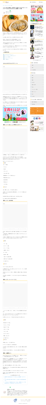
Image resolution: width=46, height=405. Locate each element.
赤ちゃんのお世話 (36, 26)
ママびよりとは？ (22, 399)
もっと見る (37, 60)
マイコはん (41, 54)
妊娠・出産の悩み (32, 2)
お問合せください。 (8, 373)
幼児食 (9, 5)
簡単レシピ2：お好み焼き (7, 56)
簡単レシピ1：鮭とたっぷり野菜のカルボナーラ (10, 55)
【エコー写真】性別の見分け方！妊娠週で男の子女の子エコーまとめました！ (39, 41)
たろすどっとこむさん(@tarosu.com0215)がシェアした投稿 (11, 91)
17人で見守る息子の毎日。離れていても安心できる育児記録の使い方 (39, 31)
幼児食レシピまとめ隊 (10, 389)
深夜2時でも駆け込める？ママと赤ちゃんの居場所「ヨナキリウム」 (39, 27)
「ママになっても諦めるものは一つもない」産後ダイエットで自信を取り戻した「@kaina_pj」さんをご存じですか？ (39, 34)
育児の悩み (40, 2)
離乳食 (11, 5)
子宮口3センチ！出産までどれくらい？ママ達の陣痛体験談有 (39, 53)
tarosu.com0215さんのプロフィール (8, 54)
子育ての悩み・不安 (39, 33)
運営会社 (26, 399)
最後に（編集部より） (6, 59)
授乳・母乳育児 (40, 26)
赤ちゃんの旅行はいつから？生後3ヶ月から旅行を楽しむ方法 (39, 49)
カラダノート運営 (40, 28)
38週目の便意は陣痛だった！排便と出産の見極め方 (39, 57)
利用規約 (29, 399)
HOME (3, 5)
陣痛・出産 (38, 55)
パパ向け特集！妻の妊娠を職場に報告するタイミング (39, 45)
